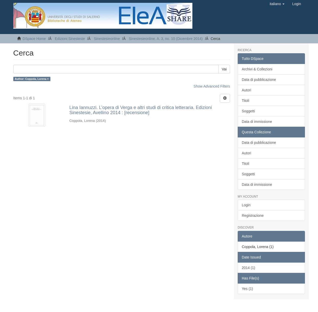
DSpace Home (34, 39)
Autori (246, 90)
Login (246, 205)
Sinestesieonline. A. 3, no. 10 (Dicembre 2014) (166, 39)
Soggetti (248, 111)
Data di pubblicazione (259, 80)
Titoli (245, 101)
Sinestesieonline (107, 39)
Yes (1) (247, 289)
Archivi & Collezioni (257, 69)
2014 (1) (248, 268)
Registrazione (253, 215)
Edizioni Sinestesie (70, 39)
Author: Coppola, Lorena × (32, 78)
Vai (224, 69)
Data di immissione (257, 122)
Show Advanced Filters (212, 86)
